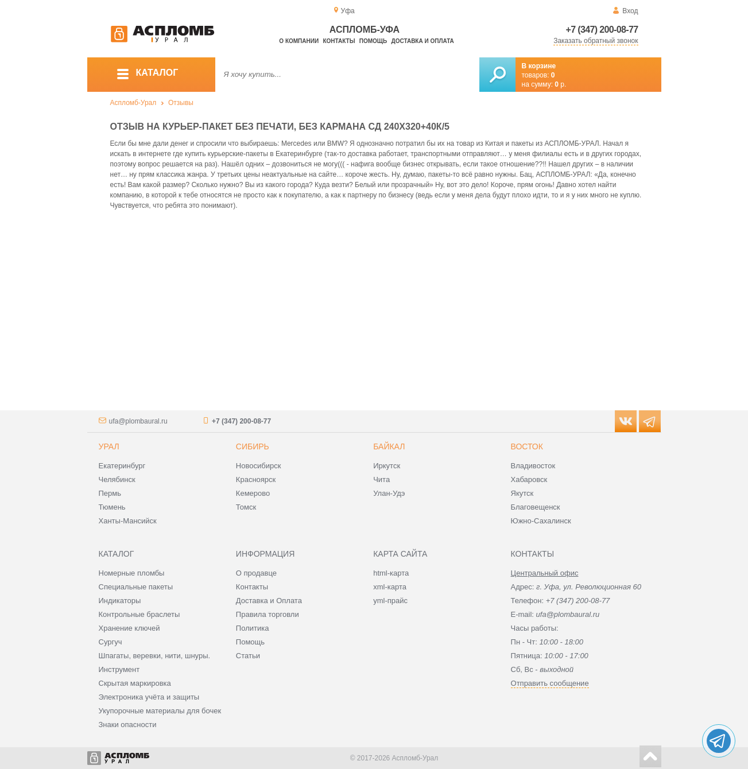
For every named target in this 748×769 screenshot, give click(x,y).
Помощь (373, 41)
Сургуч (110, 642)
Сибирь (252, 446)
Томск (246, 507)
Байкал (389, 446)
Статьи (248, 655)
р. (560, 84)
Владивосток (533, 465)
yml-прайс (390, 600)
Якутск (522, 493)
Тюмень (112, 507)
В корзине (539, 66)
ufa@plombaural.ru (138, 421)
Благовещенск (535, 507)
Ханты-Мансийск (128, 520)
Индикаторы (120, 600)
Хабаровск (529, 479)
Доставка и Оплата (269, 600)
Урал (109, 446)
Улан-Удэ (389, 493)
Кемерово (253, 493)
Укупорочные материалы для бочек (160, 710)
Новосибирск (258, 465)
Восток (527, 446)
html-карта (391, 573)
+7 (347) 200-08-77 (602, 29)
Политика (252, 628)
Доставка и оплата (423, 41)
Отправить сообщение (550, 683)
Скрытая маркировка (135, 683)
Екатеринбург (122, 465)
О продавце (256, 573)
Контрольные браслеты (139, 614)
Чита (381, 479)
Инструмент (119, 669)
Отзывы (180, 103)
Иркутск (386, 465)
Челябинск (117, 479)
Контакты (339, 41)
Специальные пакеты (136, 586)
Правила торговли (267, 614)
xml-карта (389, 586)
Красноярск (256, 479)
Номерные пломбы (132, 573)
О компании (299, 41)
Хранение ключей (129, 628)
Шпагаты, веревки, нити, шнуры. (155, 655)
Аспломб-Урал (133, 103)
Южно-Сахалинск (541, 520)
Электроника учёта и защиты (149, 697)
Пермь (110, 493)
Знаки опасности (128, 724)
